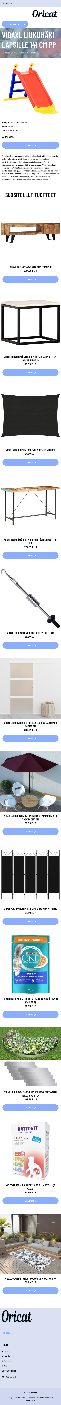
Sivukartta (30, 1400)
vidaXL (27, 122)
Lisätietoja (30, 145)
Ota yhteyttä (19, 1397)
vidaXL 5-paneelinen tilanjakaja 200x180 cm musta (30, 909)
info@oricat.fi (7, 4)
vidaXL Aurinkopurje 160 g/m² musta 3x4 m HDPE (30, 450)
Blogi (6, 1366)
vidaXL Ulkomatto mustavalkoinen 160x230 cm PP (30, 1278)
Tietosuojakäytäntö (45, 1397)
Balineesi (8, 1361)
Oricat (6, 1351)
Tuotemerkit (18, 122)
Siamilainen (8, 1356)
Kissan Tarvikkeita (15, 24)
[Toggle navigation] (5, 13)
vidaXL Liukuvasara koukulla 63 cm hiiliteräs (30, 633)
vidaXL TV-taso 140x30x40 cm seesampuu (31, 267)
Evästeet (31, 1397)
